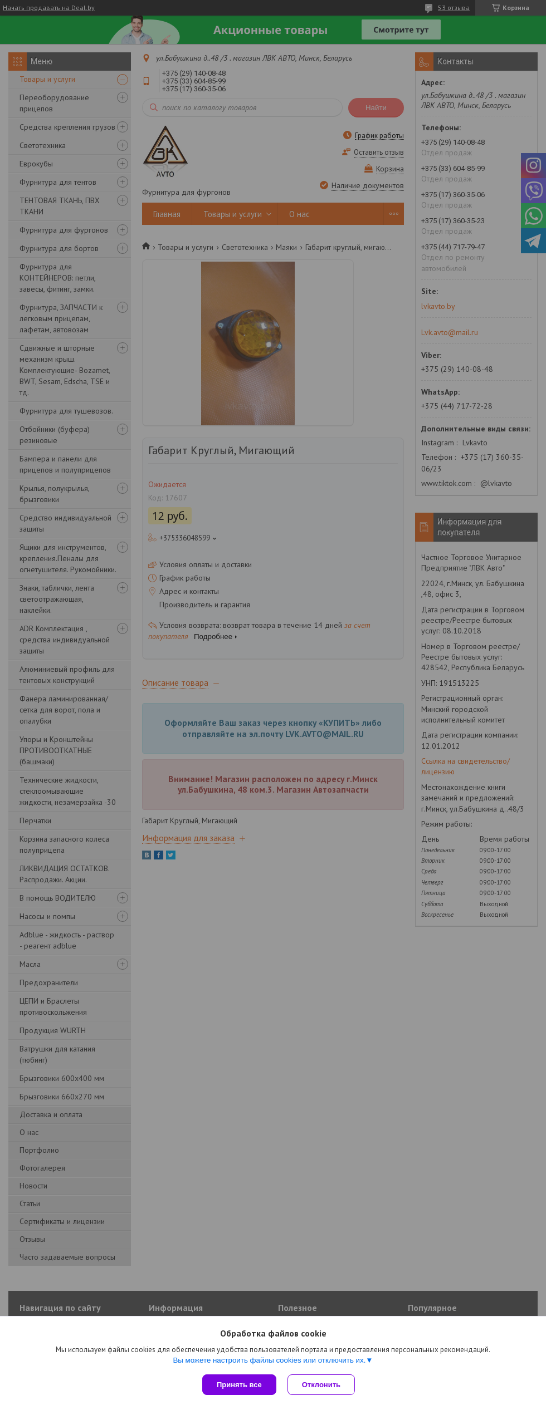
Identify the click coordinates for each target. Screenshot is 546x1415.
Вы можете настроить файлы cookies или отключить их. (269, 1360)
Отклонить (321, 1384)
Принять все (239, 1384)
